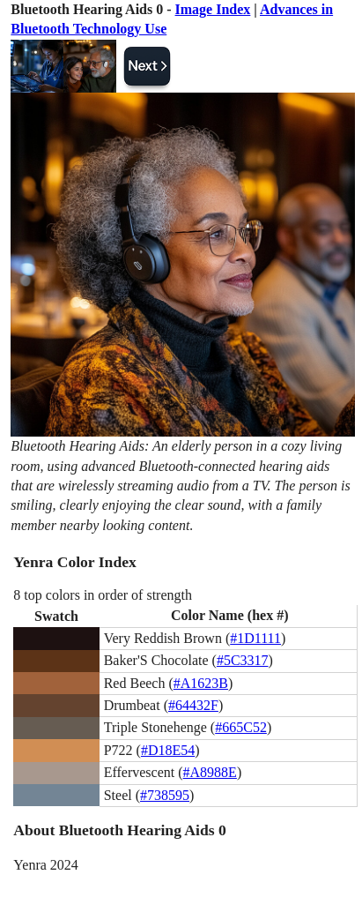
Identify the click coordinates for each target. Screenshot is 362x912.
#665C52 (241, 727)
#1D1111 (255, 638)
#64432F (193, 705)
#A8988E (210, 772)
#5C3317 (243, 660)
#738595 (164, 795)
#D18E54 (168, 750)
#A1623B (201, 683)
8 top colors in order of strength (102, 594)
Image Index (213, 9)
